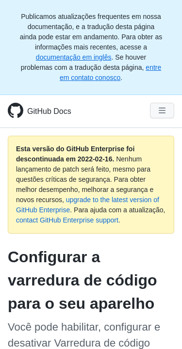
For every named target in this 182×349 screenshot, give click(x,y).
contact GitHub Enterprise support (67, 220)
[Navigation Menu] (162, 110)
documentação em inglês (74, 57)
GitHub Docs (49, 111)
